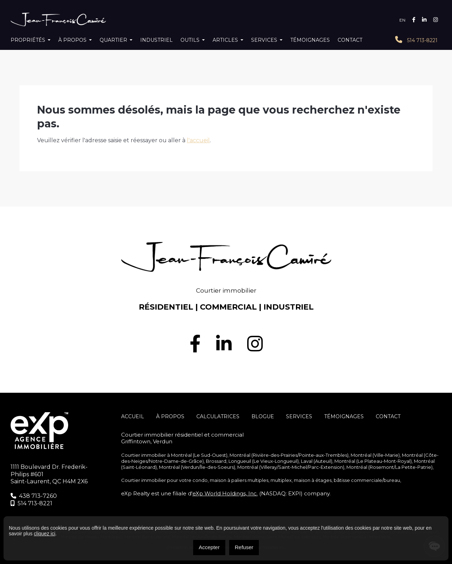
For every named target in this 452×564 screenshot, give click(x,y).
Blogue (262, 416)
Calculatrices (217, 416)
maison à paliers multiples (239, 480)
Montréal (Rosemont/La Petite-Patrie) (389, 467)
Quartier (113, 40)
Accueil (132, 416)
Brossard (216, 461)
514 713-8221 (416, 40)
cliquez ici (44, 533)
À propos (72, 40)
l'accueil (198, 140)
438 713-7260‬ (34, 496)
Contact (350, 40)
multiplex (281, 480)
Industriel (156, 40)
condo (200, 480)
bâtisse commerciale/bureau (367, 480)
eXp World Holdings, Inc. (225, 493)
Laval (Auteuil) (316, 461)
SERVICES (299, 416)
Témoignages (310, 40)
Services (264, 40)
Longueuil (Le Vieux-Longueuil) (263, 461)
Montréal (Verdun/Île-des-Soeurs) (197, 467)
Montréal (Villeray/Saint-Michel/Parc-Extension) (290, 467)
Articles (225, 40)
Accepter (209, 547)
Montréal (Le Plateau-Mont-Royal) (373, 461)
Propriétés (28, 40)
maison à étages (313, 480)
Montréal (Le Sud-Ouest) (199, 455)
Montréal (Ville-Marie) (375, 455)
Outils (190, 40)
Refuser (244, 547)
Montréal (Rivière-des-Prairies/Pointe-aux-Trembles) (289, 455)
